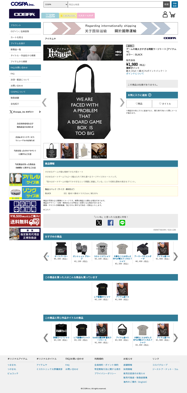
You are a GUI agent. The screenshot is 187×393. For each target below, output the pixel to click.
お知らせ (127, 358)
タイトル (165, 103)
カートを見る (17, 37)
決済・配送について (20, 79)
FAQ (12, 73)
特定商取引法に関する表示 (107, 369)
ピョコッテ (12, 373)
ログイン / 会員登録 (20, 31)
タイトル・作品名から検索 (23, 55)
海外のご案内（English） (135, 381)
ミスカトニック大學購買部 (49, 369)
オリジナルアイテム (17, 358)
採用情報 (127, 369)
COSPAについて (18, 91)
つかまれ (11, 369)
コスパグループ (160, 364)
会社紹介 (15, 103)
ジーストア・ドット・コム (165, 369)
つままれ (11, 364)
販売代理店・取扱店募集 (135, 377)
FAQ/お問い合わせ (19, 67)
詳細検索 (175, 4)
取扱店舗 (15, 97)
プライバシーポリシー (105, 373)
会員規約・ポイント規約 (106, 364)
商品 (139, 103)
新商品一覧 (16, 49)
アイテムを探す (18, 43)
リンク (155, 358)
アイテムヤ (50, 38)
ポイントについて (135, 73)
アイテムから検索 (19, 61)
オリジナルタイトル (46, 358)
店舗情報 (127, 364)
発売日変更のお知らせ (134, 373)
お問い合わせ (17, 85)
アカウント (16, 25)
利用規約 (98, 358)
